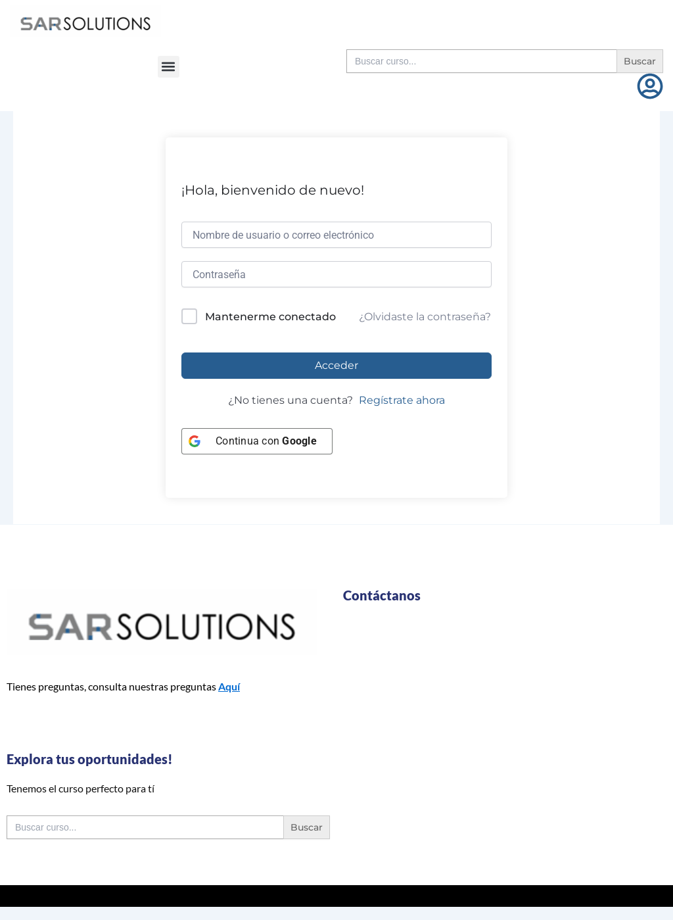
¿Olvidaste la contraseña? (425, 316)
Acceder (336, 365)
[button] (168, 67)
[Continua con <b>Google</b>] (257, 441)
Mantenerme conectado (270, 316)
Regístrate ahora (402, 400)
